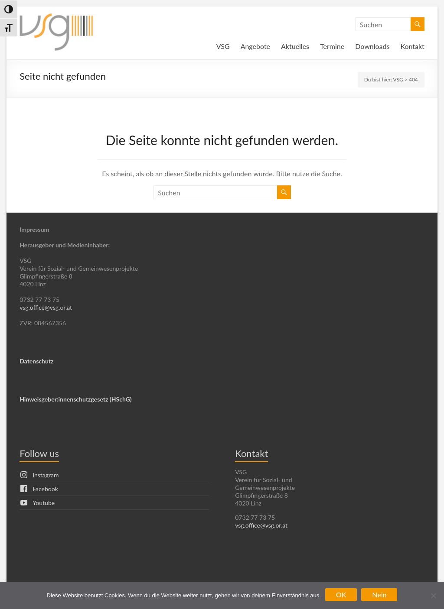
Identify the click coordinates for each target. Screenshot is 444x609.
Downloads (372, 46)
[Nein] (433, 595)
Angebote (255, 46)
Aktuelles (295, 46)
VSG (223, 46)
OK (341, 594)
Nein (379, 594)
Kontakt (412, 46)
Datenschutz (36, 361)
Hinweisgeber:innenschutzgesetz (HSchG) (76, 399)
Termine (332, 46)
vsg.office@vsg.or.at (46, 307)
